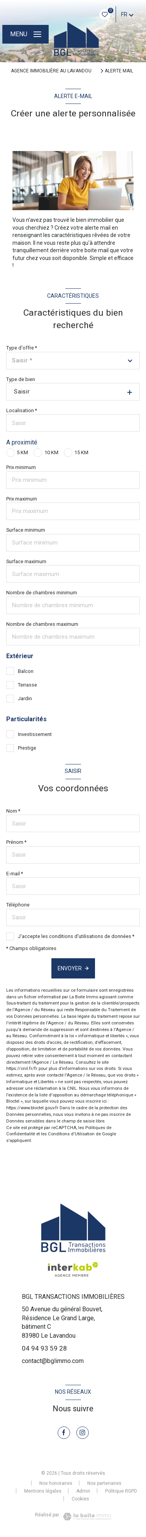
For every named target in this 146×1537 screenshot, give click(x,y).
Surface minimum (25, 530)
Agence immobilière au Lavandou (51, 71)
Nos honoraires (55, 1483)
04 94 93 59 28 (44, 1348)
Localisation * (21, 410)
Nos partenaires (104, 1483)
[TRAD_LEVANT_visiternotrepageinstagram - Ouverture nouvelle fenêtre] (82, 1432)
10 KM (51, 452)
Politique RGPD (121, 1491)
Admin (83, 1491)
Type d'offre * (21, 348)
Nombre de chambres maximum (42, 624)
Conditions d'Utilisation (71, 1134)
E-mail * (14, 874)
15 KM (81, 452)
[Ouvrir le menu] (25, 34)
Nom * (13, 811)
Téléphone (18, 905)
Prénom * (16, 842)
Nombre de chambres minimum (41, 592)
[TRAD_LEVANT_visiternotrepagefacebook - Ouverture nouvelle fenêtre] (64, 1432)
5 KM (22, 452)
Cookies (80, 1499)
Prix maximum (21, 499)
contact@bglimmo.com (53, 1361)
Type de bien (20, 379)
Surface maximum (26, 561)
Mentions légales (43, 1491)
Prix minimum (21, 467)
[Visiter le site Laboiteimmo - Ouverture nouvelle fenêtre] (86, 1516)
